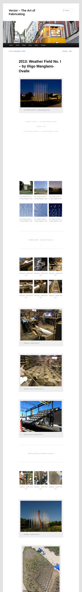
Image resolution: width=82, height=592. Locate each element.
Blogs (24, 45)
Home (11, 45)
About (17, 45)
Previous (64, 51)
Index (36, 45)
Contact (43, 45)
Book (30, 45)
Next (71, 51)
